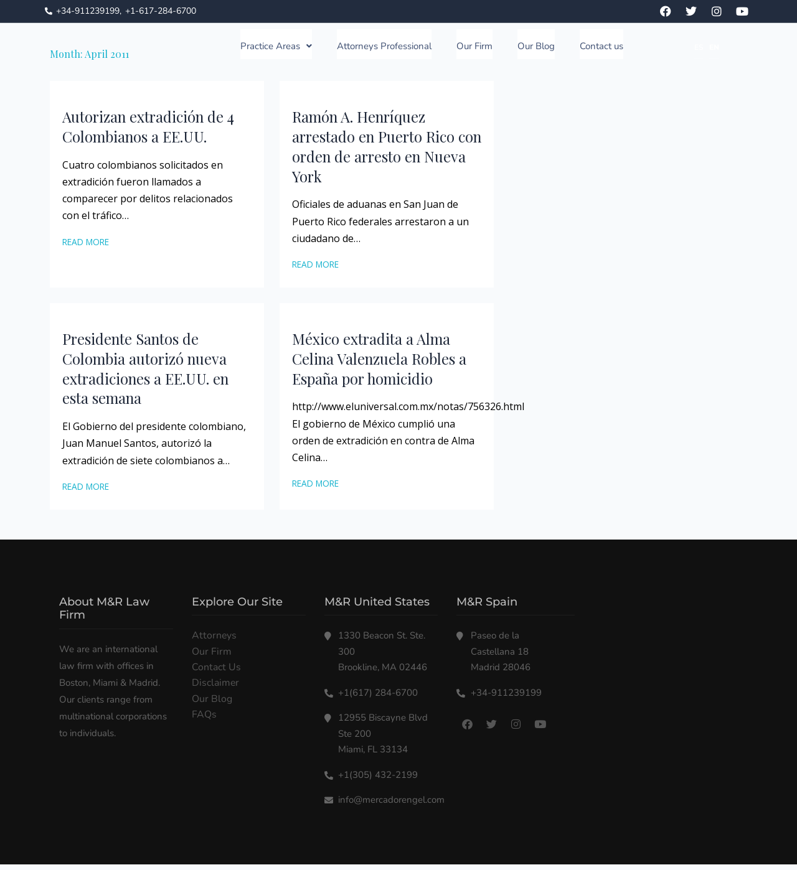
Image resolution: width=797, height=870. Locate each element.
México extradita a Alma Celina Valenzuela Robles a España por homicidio (382, 364)
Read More (85, 247)
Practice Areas (276, 49)
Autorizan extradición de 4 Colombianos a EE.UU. (151, 132)
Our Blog (536, 49)
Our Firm (474, 49)
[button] (276, 47)
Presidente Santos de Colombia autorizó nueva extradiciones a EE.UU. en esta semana (150, 373)
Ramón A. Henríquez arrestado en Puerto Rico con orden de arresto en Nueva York (376, 151)
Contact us (601, 49)
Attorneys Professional (384, 49)
